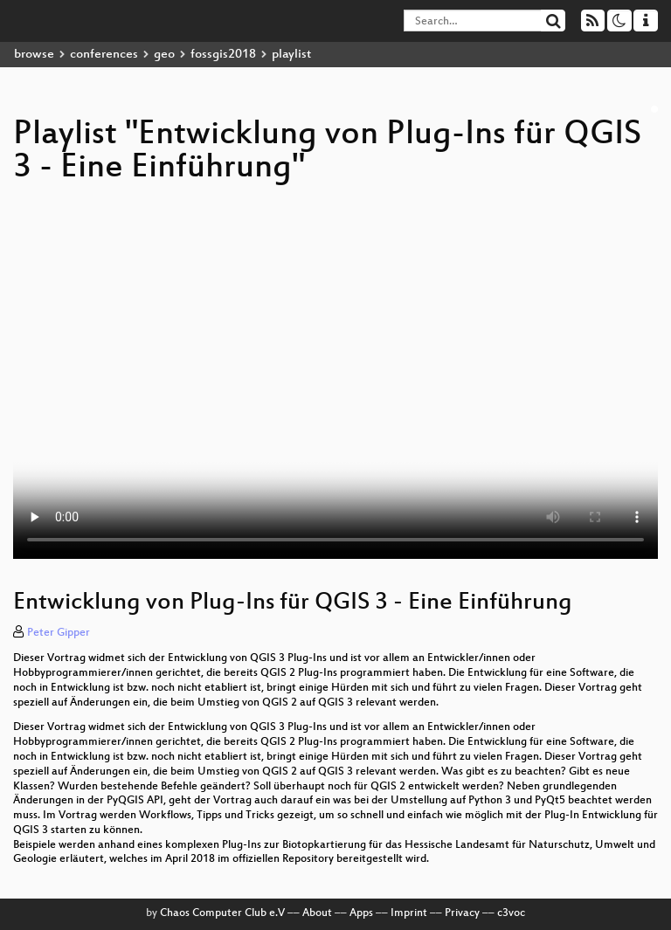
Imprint (409, 913)
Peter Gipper (58, 633)
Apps (361, 913)
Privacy (462, 913)
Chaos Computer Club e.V (222, 913)
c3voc (511, 913)
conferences (104, 54)
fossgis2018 (223, 54)
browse (34, 54)
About (317, 913)
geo (164, 54)
